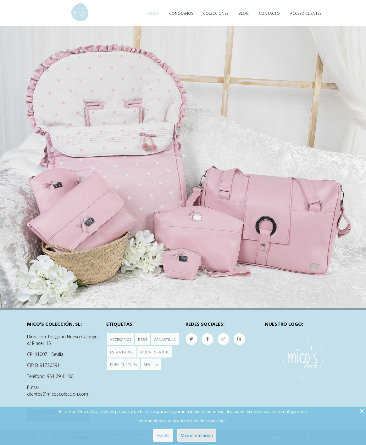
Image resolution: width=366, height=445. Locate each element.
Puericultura (123, 364)
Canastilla (165, 339)
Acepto (163, 435)
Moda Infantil (154, 352)
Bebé (142, 339)
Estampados (122, 352)
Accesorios (120, 339)
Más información (197, 435)
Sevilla (151, 364)
